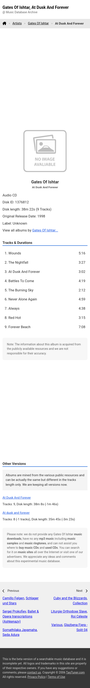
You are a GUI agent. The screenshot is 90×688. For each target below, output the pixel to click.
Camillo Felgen (13, 598)
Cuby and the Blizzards (70, 598)
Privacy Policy (37, 677)
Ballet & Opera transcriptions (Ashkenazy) (21, 616)
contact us (34, 672)
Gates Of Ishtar (38, 23)
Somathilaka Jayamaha (20, 630)
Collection (80, 603)
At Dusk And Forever (17, 498)
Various (56, 625)
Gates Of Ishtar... (45, 230)
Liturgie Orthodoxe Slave (69, 611)
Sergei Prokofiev (14, 611)
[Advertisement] (45, 79)
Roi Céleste (79, 616)
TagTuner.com (75, 672)
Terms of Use (56, 677)
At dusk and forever (16, 513)
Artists (17, 23)
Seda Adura (11, 635)
